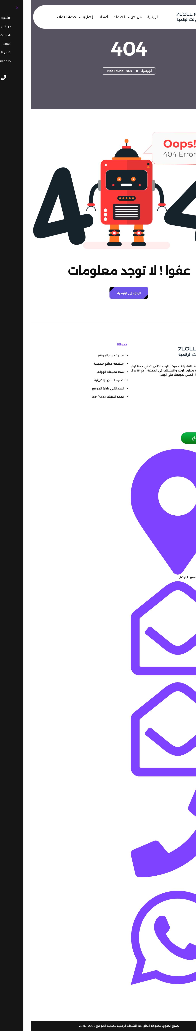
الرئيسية (122, 17)
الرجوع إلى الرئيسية (98, 293)
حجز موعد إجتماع (174, 438)
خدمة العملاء (35, 17)
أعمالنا (72, 17)
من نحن (105, 17)
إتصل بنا (56, 17)
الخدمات (88, 17)
